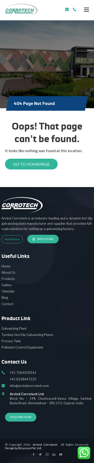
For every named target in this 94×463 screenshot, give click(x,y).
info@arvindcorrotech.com (67, 9)
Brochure (43, 239)
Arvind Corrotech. (45, 444)
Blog (5, 298)
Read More (12, 239)
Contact (7, 304)
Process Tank (11, 341)
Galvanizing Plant (14, 328)
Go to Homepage (31, 164)
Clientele (8, 291)
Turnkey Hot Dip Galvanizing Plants (27, 335)
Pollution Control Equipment (22, 347)
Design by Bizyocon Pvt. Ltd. (23, 448)
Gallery (7, 285)
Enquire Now (20, 417)
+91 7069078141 (74, 9)
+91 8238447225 (23, 379)
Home (6, 266)
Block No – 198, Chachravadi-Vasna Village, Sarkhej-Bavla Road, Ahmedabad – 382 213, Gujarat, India (51, 398)
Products (8, 279)
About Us (8, 272)
